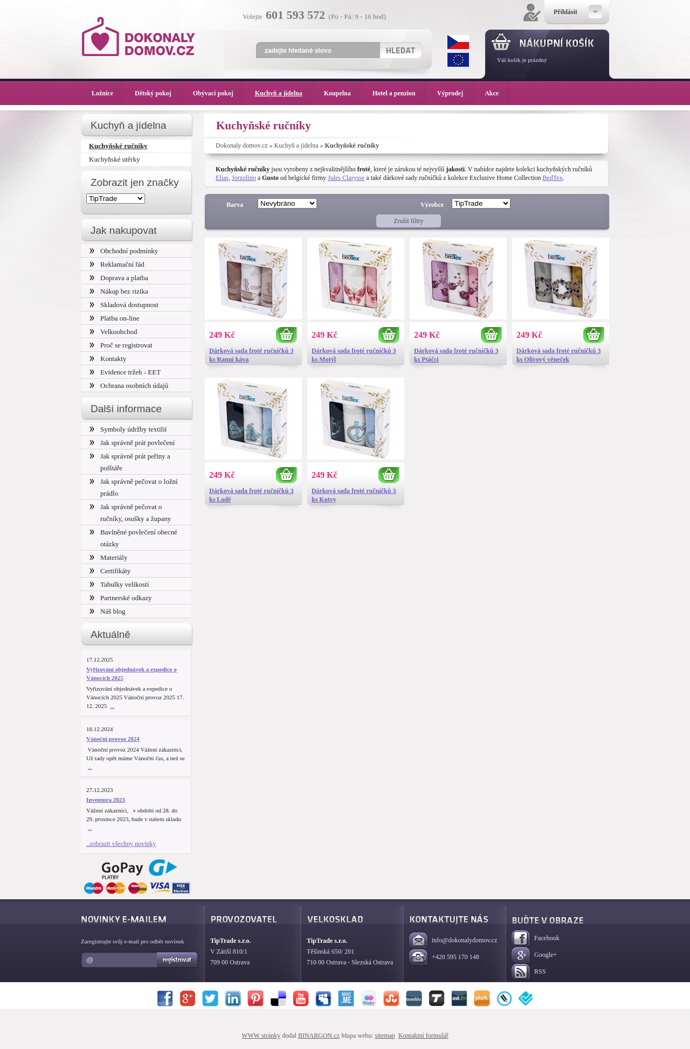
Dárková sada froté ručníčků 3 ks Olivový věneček (558, 355)
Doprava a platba (118, 278)
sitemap (385, 1035)
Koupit (287, 335)
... (112, 706)
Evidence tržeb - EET (125, 372)
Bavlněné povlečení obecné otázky (133, 538)
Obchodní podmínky (123, 251)
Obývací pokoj (218, 93)
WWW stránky (261, 1035)
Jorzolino (244, 178)
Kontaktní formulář (423, 1035)
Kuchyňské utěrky (114, 159)
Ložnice (108, 93)
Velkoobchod (113, 332)
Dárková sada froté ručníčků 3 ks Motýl (354, 355)
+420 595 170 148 (444, 957)
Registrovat (177, 960)
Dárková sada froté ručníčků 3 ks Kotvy (354, 495)
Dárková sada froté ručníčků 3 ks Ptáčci (456, 355)
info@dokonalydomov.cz (453, 941)
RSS (529, 972)
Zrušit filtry (409, 221)
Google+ (534, 955)
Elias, (223, 178)
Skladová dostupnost (123, 305)
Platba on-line (114, 318)
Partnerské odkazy (120, 598)
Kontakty (107, 359)
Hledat (400, 50)
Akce (493, 93)
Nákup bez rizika (118, 291)
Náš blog (107, 611)
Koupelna (343, 93)
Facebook (536, 938)
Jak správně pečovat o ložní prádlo (133, 487)
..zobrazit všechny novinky (121, 843)
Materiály (108, 557)
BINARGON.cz (319, 1035)
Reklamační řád (116, 264)
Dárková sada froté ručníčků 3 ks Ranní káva (251, 355)
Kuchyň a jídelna (296, 145)
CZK (458, 42)
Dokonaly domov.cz (242, 145)
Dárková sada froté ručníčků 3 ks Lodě (251, 495)
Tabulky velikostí (119, 584)
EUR (458, 60)
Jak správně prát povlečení (132, 443)
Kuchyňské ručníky (118, 146)
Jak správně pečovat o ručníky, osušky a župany (130, 513)
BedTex (553, 178)
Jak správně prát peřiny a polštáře (129, 462)
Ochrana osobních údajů (128, 385)
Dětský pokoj (158, 93)
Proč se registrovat (121, 345)
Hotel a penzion (399, 93)
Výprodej (455, 93)
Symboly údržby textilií (128, 429)
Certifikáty (109, 571)
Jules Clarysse (346, 178)
